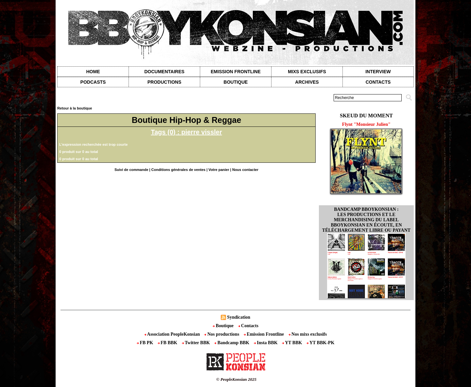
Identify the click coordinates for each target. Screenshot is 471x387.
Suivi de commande (131, 170)
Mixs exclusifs (307, 71)
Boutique (236, 82)
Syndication (238, 317)
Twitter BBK (196, 342)
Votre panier (218, 170)
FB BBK (168, 342)
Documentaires (164, 71)
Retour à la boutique (74, 108)
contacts (378, 82)
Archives (307, 82)
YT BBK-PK (320, 342)
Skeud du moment (366, 115)
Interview (378, 71)
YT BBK (292, 342)
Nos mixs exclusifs (307, 334)
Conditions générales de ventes (178, 170)
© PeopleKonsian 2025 (236, 379)
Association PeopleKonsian (172, 334)
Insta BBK (266, 342)
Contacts (248, 325)
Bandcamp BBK (232, 342)
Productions (164, 82)
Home (93, 71)
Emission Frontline (235, 71)
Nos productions (222, 334)
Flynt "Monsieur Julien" (366, 124)
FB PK (145, 342)
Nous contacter (245, 170)
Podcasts (93, 82)
